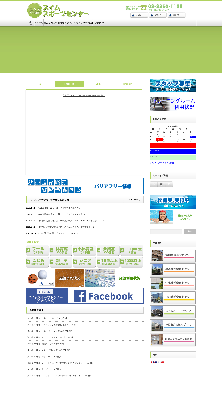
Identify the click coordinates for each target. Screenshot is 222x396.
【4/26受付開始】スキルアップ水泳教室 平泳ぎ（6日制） (52, 325)
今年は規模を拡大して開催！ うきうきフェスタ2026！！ (64, 214)
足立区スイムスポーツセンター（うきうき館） (84, 95)
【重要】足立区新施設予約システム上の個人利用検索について (66, 227)
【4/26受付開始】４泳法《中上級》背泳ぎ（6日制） (49, 331)
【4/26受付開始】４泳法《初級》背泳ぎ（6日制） (48, 350)
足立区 (138, 15)
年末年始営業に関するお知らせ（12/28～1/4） (59, 233)
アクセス (69, 22)
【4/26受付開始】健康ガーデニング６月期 (45, 344)
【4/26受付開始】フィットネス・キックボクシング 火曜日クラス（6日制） (60, 363)
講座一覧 (38, 22)
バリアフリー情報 (83, 22)
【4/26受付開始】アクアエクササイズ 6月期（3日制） (50, 337)
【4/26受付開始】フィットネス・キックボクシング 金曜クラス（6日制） (59, 375)
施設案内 (48, 22)
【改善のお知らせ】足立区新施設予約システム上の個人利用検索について (71, 220)
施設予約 (157, 15)
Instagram (127, 84)
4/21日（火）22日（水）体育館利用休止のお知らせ (61, 208)
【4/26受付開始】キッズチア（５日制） (44, 356)
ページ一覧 (133, 199)
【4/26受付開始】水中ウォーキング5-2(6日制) (46, 318)
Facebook (69, 84)
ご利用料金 (58, 22)
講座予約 (176, 15)
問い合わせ (98, 22)
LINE (98, 84)
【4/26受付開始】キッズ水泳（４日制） (44, 369)
